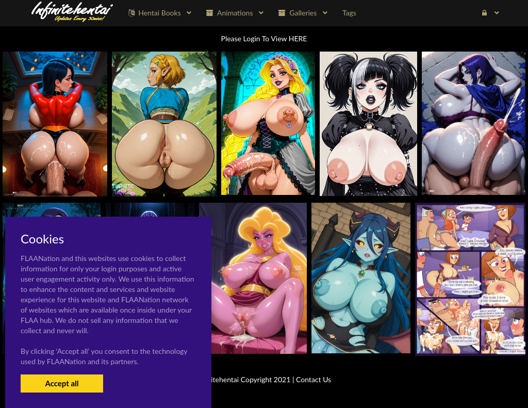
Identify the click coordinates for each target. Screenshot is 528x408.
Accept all (61, 383)
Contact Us (313, 379)
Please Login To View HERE (264, 38)
